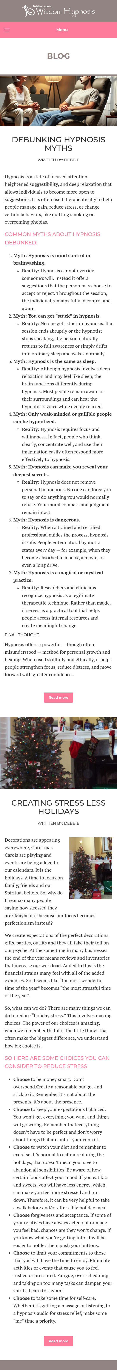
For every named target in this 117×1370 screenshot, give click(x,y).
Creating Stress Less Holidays (58, 807)
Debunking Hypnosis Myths (58, 144)
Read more (58, 698)
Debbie (71, 160)
